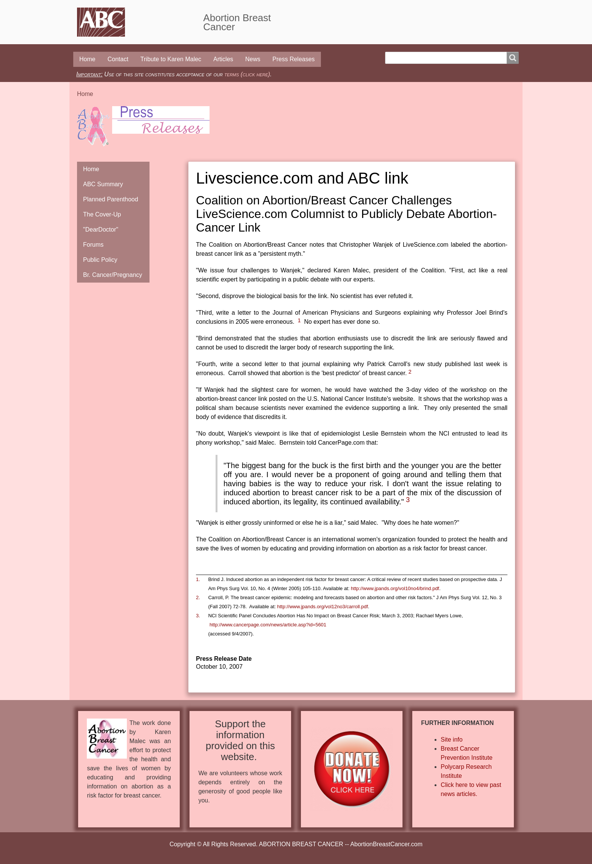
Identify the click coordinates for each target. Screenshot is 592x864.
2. (198, 597)
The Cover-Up (102, 214)
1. (198, 579)
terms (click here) (247, 74)
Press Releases (294, 59)
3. (198, 615)
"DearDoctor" (100, 229)
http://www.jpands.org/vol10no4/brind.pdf (395, 588)
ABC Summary (103, 184)
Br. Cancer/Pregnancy (112, 275)
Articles (223, 59)
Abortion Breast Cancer (237, 22)
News (253, 59)
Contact (118, 59)
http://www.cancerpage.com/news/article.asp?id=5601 (268, 625)
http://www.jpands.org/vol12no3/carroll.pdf (322, 606)
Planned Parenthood (110, 199)
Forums (93, 244)
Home (87, 59)
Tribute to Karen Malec (170, 59)
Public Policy (100, 260)
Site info (451, 739)
